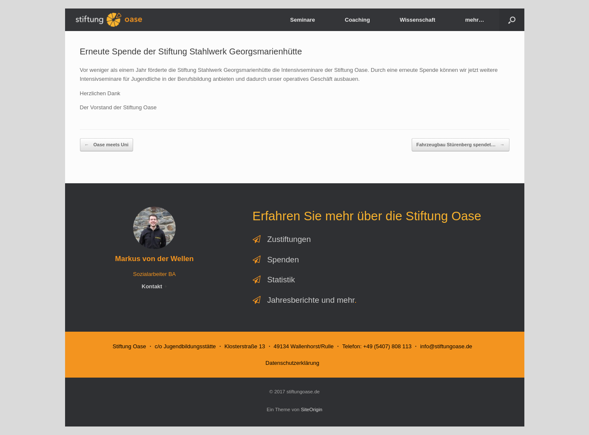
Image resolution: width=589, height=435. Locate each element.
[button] (511, 20)
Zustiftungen (289, 239)
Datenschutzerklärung (292, 363)
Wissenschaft (417, 20)
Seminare (302, 20)
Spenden (283, 259)
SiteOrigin (311, 409)
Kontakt (154, 286)
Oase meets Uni (107, 144)
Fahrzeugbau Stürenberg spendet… (460, 144)
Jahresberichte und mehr (310, 300)
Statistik (281, 279)
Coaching (357, 20)
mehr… (474, 20)
